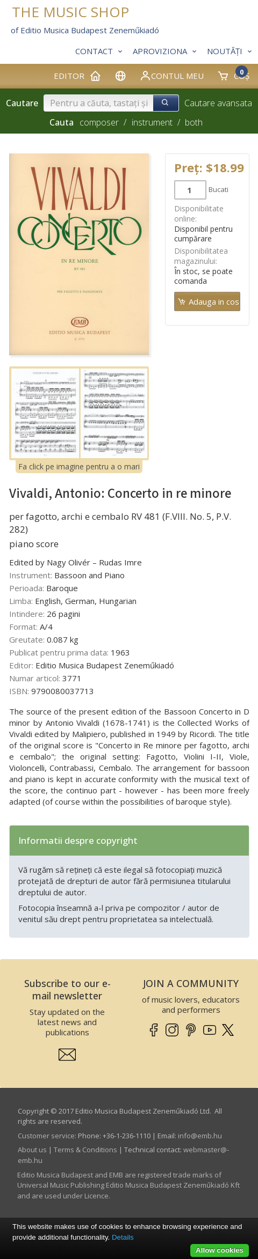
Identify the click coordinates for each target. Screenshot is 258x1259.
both (194, 122)
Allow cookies (219, 1250)
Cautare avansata (218, 103)
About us (32, 1149)
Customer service (46, 1135)
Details (123, 1237)
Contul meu (171, 76)
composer (99, 122)
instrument (152, 122)
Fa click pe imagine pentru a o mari (79, 466)
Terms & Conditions (85, 1149)
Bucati (218, 189)
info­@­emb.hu (200, 1135)
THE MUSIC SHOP (70, 12)
